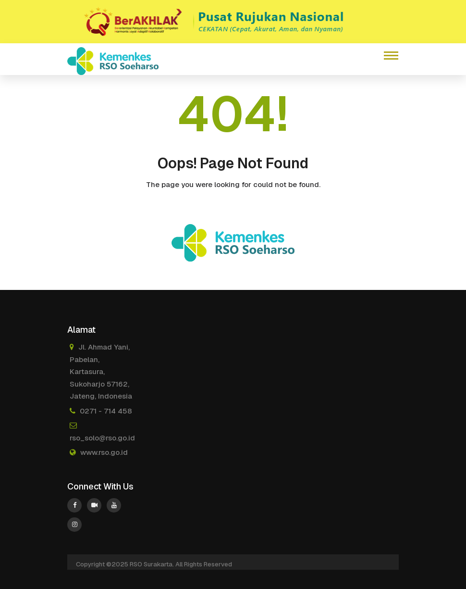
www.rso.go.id (104, 452)
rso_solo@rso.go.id (102, 437)
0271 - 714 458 (106, 410)
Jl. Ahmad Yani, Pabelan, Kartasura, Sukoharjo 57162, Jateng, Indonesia (101, 371)
